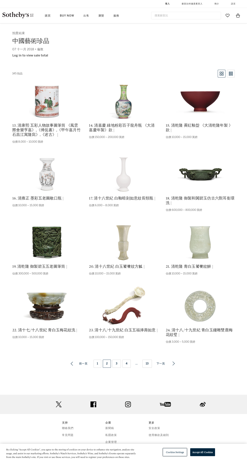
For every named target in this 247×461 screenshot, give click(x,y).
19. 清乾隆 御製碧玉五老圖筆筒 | (39, 266)
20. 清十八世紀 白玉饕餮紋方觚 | (117, 266)
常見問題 (68, 435)
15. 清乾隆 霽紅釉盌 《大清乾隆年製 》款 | (199, 127)
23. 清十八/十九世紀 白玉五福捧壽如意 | (123, 330)
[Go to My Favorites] (227, 15)
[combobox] (186, 15)
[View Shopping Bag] (238, 15)
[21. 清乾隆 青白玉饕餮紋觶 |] (200, 242)
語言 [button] (233, 4)
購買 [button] (48, 15)
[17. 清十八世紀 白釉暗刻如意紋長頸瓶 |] (123, 174)
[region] (123, 452)
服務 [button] (116, 15)
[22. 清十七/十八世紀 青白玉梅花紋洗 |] (47, 306)
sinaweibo (203, 404)
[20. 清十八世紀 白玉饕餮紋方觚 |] (123, 242)
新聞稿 (109, 428)
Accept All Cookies (202, 452)
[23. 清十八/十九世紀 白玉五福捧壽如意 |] (123, 306)
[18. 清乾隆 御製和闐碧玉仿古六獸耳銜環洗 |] (200, 174)
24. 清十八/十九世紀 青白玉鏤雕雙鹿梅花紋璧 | (199, 332)
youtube (165, 404)
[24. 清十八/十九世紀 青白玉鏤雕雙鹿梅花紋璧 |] (200, 306)
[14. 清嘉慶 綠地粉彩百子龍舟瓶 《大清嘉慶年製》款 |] (123, 101)
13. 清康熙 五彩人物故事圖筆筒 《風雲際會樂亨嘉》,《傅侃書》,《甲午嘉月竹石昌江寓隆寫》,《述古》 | (46, 130)
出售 (86, 15)
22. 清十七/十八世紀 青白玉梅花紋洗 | (44, 330)
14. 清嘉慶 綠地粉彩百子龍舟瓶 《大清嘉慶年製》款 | (122, 127)
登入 (167, 4)
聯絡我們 (68, 428)
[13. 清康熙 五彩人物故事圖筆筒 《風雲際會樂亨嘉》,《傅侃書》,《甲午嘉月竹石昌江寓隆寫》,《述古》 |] (46, 101)
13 (147, 363)
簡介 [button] (216, 4)
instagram (128, 404)
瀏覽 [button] (101, 15)
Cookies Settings (175, 452)
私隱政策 (111, 435)
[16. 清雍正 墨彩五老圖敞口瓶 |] (47, 174)
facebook (93, 404)
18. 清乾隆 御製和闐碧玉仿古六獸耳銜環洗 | (200, 200)
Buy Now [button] (67, 15)
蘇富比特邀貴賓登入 (192, 4)
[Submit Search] (216, 15)
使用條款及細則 (159, 435)
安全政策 (154, 428)
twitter (59, 404)
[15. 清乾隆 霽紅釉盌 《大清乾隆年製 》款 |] (200, 101)
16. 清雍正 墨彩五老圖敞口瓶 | (38, 198)
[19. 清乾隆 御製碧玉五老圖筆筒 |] (47, 242)
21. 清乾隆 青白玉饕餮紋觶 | (189, 266)
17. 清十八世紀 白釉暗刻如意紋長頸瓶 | (122, 198)
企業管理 (111, 442)
